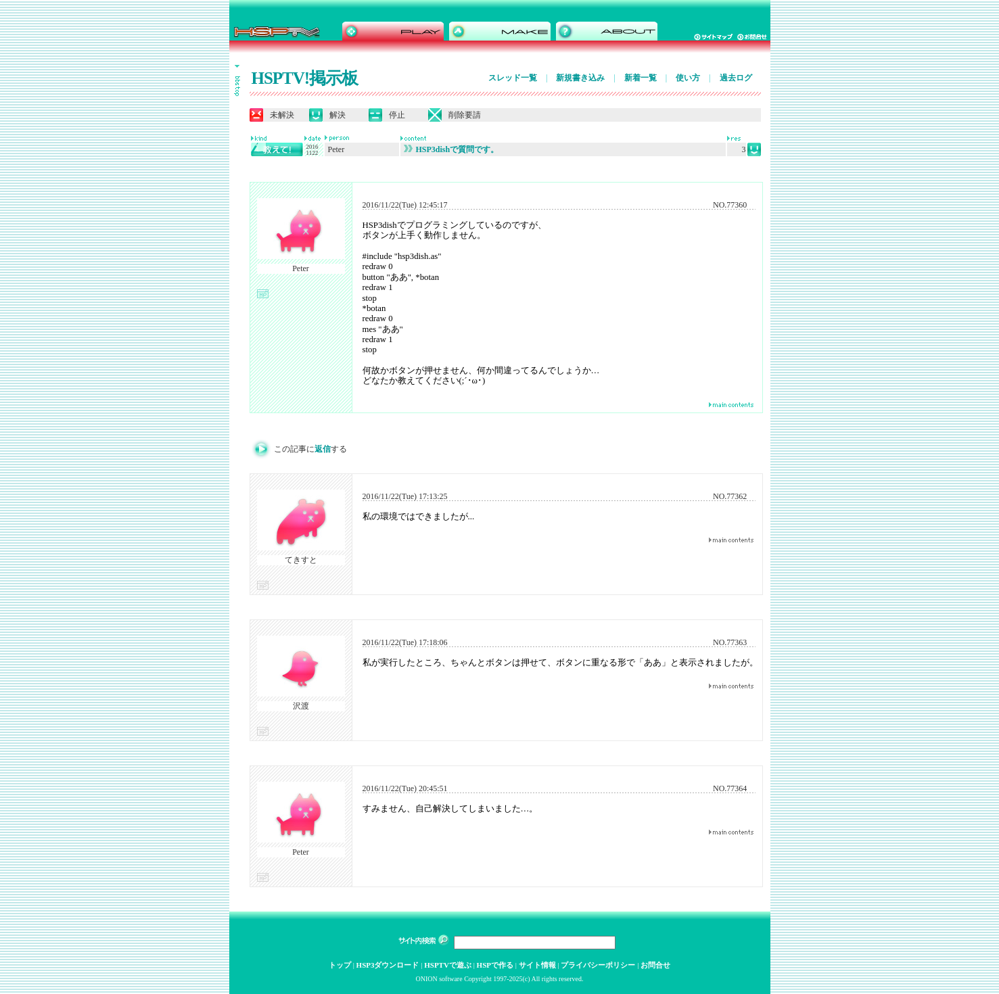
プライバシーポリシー (598, 965)
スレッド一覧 (512, 77)
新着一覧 (640, 77)
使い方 (688, 77)
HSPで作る (495, 965)
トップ (340, 965)
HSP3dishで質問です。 (451, 149)
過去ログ (736, 77)
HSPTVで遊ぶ (447, 965)
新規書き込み (580, 77)
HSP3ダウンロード (387, 965)
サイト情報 (537, 965)
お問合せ (655, 965)
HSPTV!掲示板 (305, 78)
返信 (323, 449)
